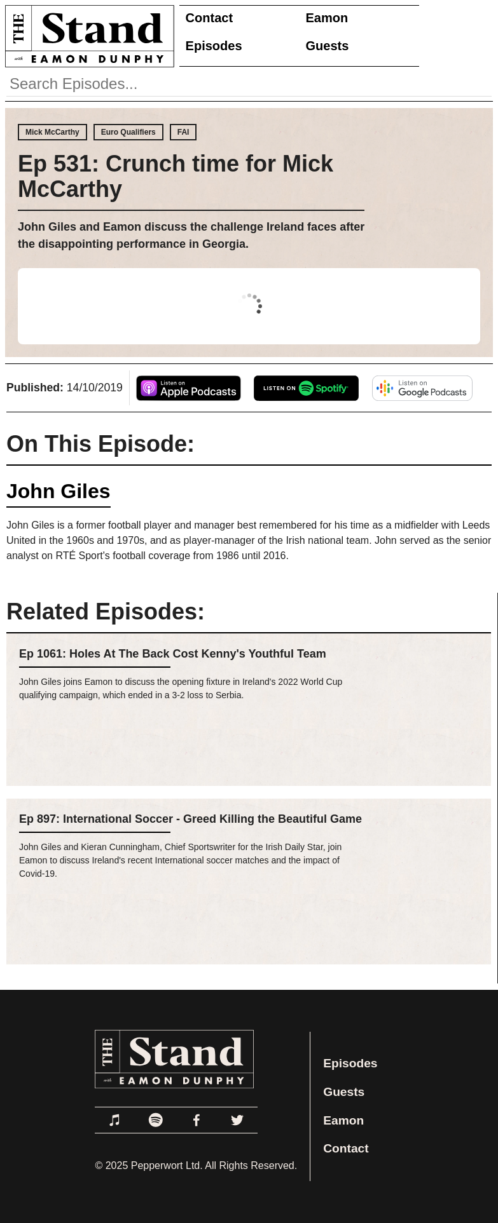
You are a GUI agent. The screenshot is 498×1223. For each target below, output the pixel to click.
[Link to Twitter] (237, 1120)
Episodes (214, 46)
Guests (327, 46)
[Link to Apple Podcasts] (115, 1120)
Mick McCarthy (52, 132)
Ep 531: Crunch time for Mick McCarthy (175, 176)
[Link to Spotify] (156, 1120)
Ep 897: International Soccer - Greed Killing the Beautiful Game (190, 819)
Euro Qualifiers (128, 132)
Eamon (327, 18)
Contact (209, 18)
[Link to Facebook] (196, 1120)
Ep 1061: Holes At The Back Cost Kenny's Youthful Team (172, 653)
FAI (183, 132)
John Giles (58, 491)
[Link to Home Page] (87, 36)
